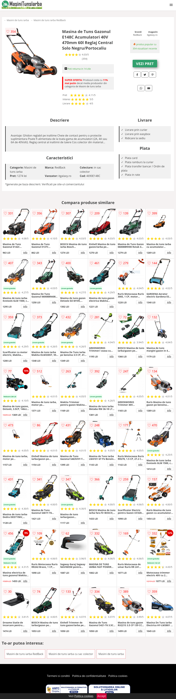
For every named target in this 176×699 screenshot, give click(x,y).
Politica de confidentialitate (89, 676)
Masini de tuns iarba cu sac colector (71, 654)
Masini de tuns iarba (18, 20)
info (25, 252)
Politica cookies (117, 676)
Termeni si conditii (58, 676)
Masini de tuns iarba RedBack (50, 20)
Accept (101, 696)
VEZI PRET (145, 63)
